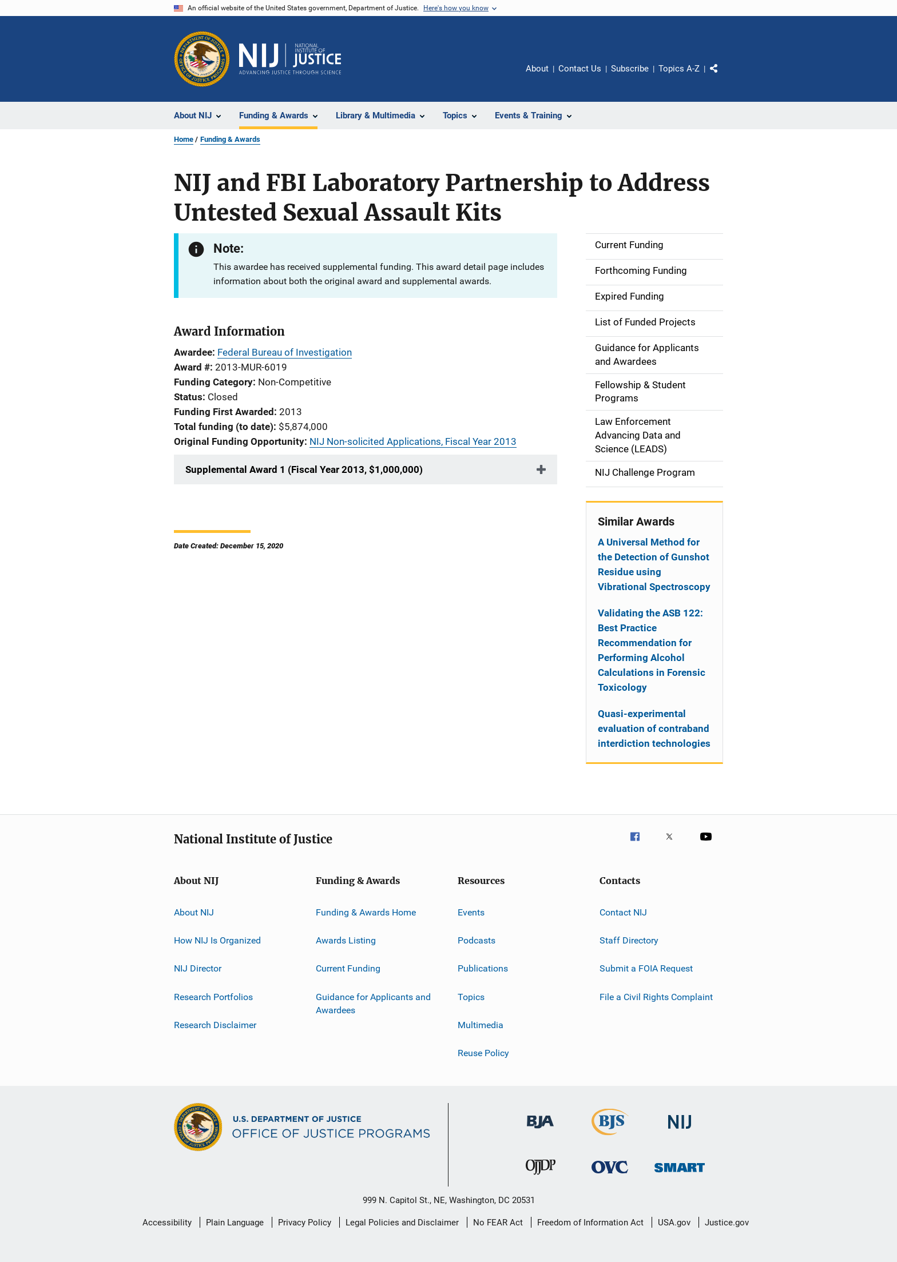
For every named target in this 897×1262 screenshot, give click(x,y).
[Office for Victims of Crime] (610, 1175)
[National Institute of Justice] (679, 1131)
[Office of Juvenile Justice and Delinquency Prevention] (540, 1177)
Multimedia (480, 1025)
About (537, 68)
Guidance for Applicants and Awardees (373, 1003)
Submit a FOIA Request (646, 968)
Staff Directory (629, 940)
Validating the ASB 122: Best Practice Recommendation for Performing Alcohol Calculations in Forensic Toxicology (651, 650)
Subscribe (630, 68)
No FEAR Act (498, 1222)
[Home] (290, 58)
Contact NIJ (623, 911)
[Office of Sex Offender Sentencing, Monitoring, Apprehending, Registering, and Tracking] (679, 1174)
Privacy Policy (304, 1222)
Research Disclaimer (215, 1025)
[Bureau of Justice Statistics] (610, 1137)
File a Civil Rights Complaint (656, 996)
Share (723, 76)
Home (183, 139)
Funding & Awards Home (366, 911)
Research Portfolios (213, 996)
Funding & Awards (230, 139)
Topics (471, 996)
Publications (483, 968)
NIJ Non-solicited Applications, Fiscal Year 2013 (413, 441)
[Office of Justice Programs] (202, 59)
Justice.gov (727, 1222)
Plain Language (235, 1222)
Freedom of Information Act (590, 1222)
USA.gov (674, 1222)
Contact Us (579, 68)
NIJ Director (197, 968)
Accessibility (167, 1222)
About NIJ (194, 911)
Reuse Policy (483, 1053)
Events (471, 911)
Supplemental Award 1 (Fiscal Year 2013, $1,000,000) (304, 469)
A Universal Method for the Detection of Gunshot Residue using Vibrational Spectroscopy (654, 564)
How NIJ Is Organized (217, 940)
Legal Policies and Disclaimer (402, 1222)
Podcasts (476, 940)
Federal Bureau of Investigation (284, 352)
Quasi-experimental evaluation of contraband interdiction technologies (654, 728)
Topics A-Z (679, 68)
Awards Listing (346, 940)
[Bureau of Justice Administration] (540, 1130)
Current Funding (348, 968)
